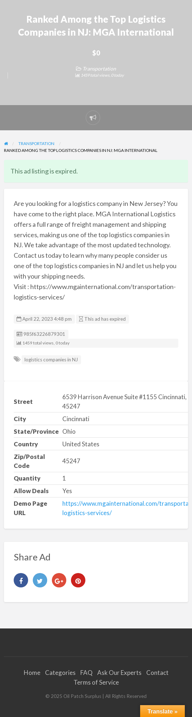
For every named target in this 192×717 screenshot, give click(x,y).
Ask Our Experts (119, 672)
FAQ (86, 672)
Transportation (99, 69)
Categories (60, 672)
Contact (157, 672)
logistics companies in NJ (51, 359)
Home (32, 672)
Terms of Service (96, 682)
